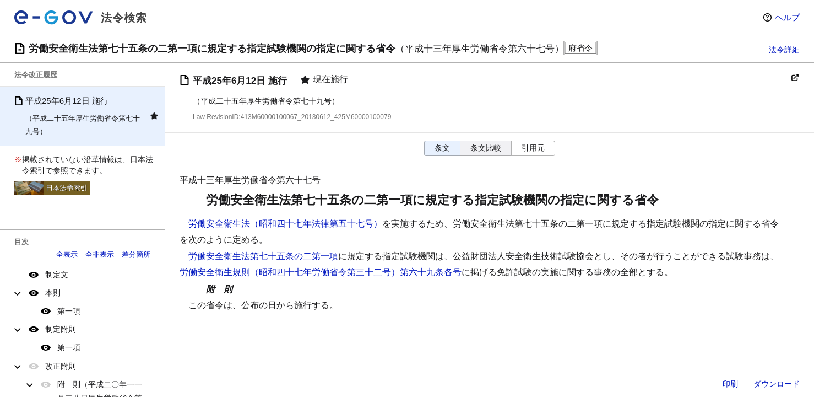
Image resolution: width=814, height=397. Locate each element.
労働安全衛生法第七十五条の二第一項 (263, 256)
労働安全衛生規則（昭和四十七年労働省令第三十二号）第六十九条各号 (321, 272)
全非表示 (99, 254)
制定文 (56, 274)
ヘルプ (787, 17)
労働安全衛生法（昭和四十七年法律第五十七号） (285, 223)
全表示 (67, 254)
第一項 (68, 311)
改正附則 (60, 366)
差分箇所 (136, 254)
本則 (53, 292)
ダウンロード (776, 383)
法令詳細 (784, 49)
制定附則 (60, 329)
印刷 (730, 383)
